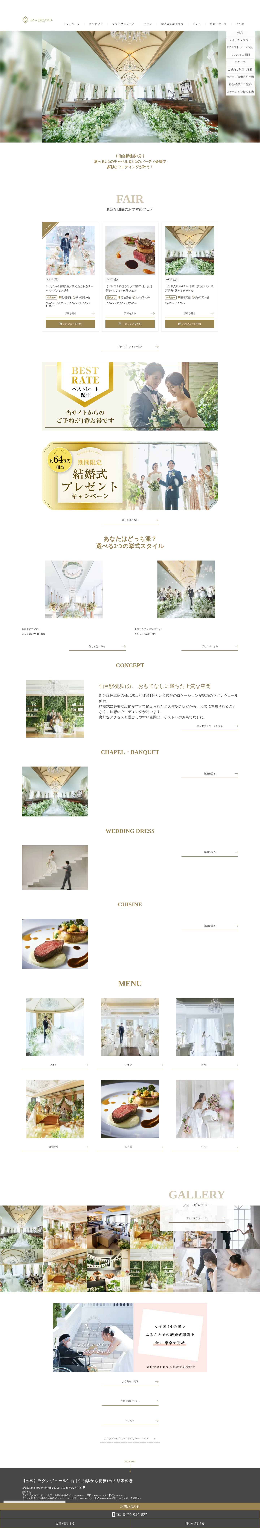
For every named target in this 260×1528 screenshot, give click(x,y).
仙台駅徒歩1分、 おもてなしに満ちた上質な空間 (155, 687)
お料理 (128, 1149)
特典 (203, 1067)
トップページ (71, 24)
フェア (53, 1067)
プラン (148, 24)
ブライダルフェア (123, 24)
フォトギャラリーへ (197, 1221)
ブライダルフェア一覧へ (130, 348)
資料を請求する (245, 1523)
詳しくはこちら (130, 521)
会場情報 (53, 1149)
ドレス (197, 24)
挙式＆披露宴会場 (172, 24)
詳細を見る (70, 313)
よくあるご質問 (130, 1384)
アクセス (130, 1423)
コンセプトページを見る (210, 729)
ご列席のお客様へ (130, 1404)
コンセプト (96, 24)
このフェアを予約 (70, 325)
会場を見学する (216, 1523)
